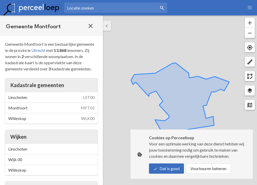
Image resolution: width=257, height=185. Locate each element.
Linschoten (17, 148)
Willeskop (17, 170)
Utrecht (38, 50)
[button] (250, 7)
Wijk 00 (15, 159)
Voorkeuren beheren (208, 168)
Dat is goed (166, 168)
